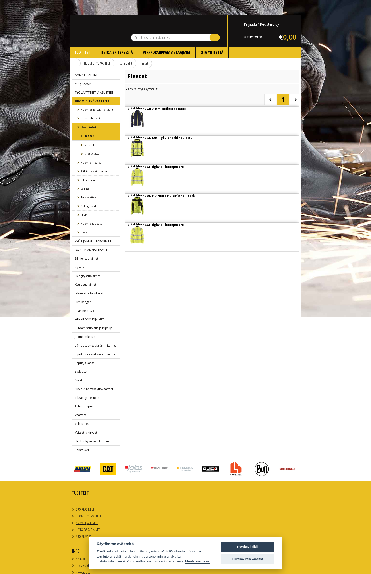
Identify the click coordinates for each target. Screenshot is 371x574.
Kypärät (80, 252)
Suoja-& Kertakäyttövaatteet (94, 373)
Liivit (84, 199)
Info (133, 477)
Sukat (78, 365)
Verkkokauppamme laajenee (167, 37)
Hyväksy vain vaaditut (247, 559)
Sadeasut (81, 356)
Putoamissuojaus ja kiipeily (93, 313)
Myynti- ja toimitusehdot (148, 505)
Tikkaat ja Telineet (87, 382)
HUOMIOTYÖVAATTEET (88, 500)
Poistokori (82, 434)
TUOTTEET (81, 477)
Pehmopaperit (85, 391)
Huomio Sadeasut (92, 208)
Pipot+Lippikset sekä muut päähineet (97, 339)
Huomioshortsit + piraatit (97, 94)
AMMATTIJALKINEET (88, 60)
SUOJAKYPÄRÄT (84, 521)
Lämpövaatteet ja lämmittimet (95, 330)
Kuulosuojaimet (85, 269)
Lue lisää (145, 97)
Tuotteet (82, 37)
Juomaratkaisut (85, 321)
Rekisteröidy (269, 9)
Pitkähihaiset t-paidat (94, 156)
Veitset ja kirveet (86, 417)
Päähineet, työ (84, 295)
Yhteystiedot (200, 477)
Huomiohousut (90, 103)
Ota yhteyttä (212, 37)
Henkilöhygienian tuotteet (92, 426)
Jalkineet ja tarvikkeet (89, 278)
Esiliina (85, 173)
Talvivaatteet (89, 182)
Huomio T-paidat (91, 147)
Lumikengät (83, 286)
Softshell (89, 129)
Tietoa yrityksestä (116, 37)
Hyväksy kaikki (247, 547)
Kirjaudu (250, 9)
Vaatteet (80, 400)
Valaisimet (82, 408)
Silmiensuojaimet (86, 243)
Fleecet (144, 47)
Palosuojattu (92, 138)
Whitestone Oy (288, 567)
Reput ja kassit (84, 347)
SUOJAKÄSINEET (85, 68)
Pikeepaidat (88, 164)
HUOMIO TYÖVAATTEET (97, 47)
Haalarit (86, 216)
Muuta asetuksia (197, 561)
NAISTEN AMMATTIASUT (91, 234)
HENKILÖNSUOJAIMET (89, 304)
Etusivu (75, 48)
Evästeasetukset (254, 490)
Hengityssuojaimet (87, 260)
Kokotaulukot (141, 498)
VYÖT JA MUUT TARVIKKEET (93, 226)
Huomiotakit (125, 47)
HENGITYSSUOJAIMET (88, 514)
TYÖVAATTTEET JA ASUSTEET (94, 77)
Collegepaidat (89, 190)
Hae (215, 22)
